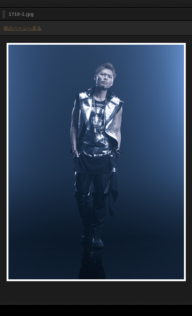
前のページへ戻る (23, 28)
